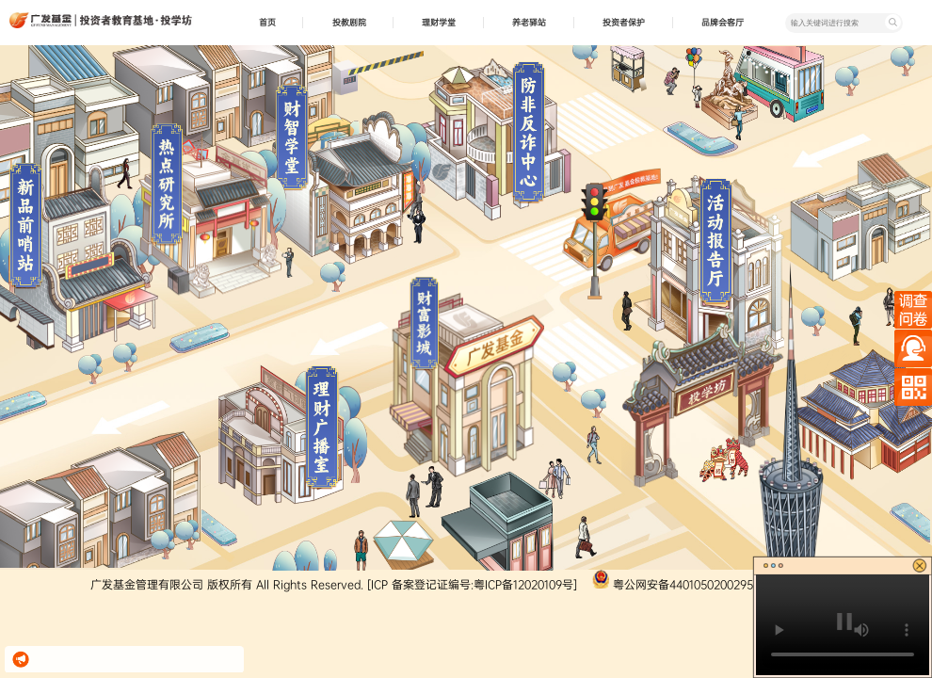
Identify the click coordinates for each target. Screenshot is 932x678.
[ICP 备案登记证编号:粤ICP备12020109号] (472, 584)
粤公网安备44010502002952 (686, 584)
